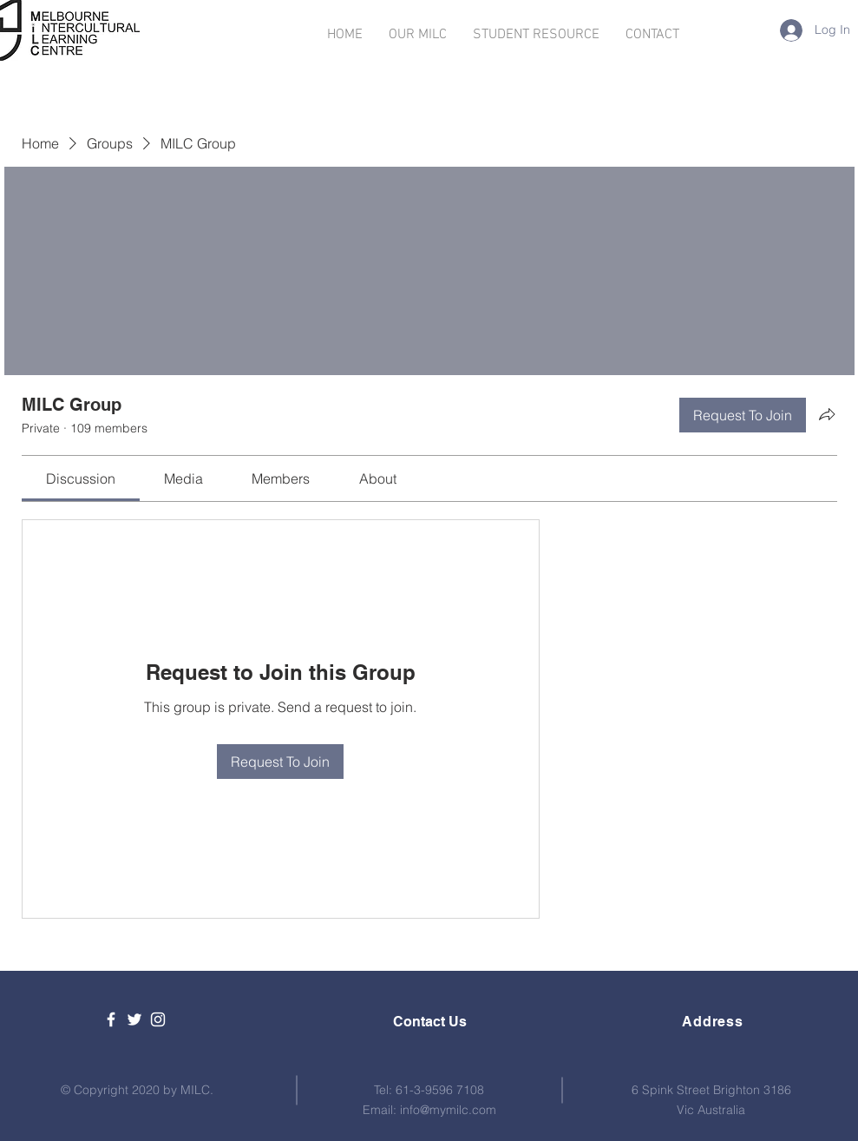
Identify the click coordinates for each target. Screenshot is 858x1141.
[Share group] (826, 414)
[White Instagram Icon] (157, 1019)
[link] (80, 478)
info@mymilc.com (448, 1110)
